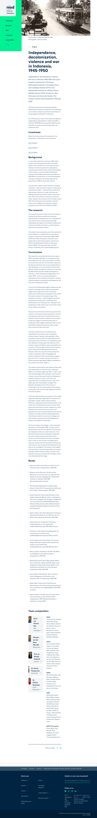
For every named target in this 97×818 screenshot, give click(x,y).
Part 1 (30, 143)
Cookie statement (44, 793)
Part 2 (30, 148)
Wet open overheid (44, 798)
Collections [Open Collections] (9, 21)
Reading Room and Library (27, 802)
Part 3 (30, 152)
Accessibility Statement (45, 786)
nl (8, 45)
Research (24, 785)
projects (39, 768)
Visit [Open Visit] (7, 30)
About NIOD (25, 796)
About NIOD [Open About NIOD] (10, 40)
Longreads (9, 35)
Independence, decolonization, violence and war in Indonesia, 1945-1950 (62, 768)
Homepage (24, 768)
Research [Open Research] (9, 25)
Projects (32, 47)
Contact (24, 791)
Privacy (41, 780)
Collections (25, 780)
